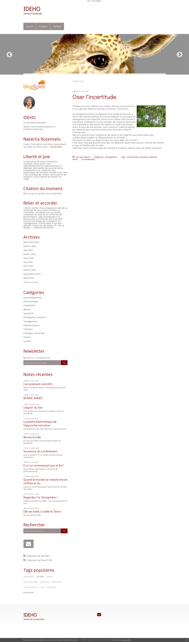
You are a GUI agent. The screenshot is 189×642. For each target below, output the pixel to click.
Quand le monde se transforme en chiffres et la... (45, 481)
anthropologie (30, 301)
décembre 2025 (31, 242)
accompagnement (32, 297)
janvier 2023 (29, 246)
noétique (28, 329)
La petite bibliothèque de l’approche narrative (39, 423)
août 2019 (28, 278)
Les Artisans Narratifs (34, 122)
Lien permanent (81, 157)
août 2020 (28, 258)
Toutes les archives (30, 282)
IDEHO (31, 8)
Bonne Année (32, 437)
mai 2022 (28, 250)
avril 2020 (28, 266)
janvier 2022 (29, 254)
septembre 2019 (31, 274)
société (27, 341)
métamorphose (31, 325)
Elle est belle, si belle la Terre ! (42, 511)
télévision (57, 581)
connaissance (30, 587)
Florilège (57, 26)
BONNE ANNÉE (33, 398)
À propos (43, 26)
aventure (45, 581)
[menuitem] (29, 26)
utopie (49, 576)
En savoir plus (126, 640)
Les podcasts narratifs (37, 384)
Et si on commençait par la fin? (43, 465)
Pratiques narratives (34, 333)
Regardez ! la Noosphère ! (40, 497)
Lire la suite (56, 146)
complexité (29, 305)
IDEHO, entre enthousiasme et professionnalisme (39, 128)
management (30, 321)
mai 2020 (28, 262)
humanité (28, 313)
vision (75, 159)
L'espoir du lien (33, 407)
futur (42, 587)
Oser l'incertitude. (94, 96)
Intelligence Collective (34, 317)
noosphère (29, 576)
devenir (27, 309)
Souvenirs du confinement (40, 451)
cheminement (133, 157)
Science (27, 337)
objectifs (51, 587)
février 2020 (29, 270)
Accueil (29, 26)
